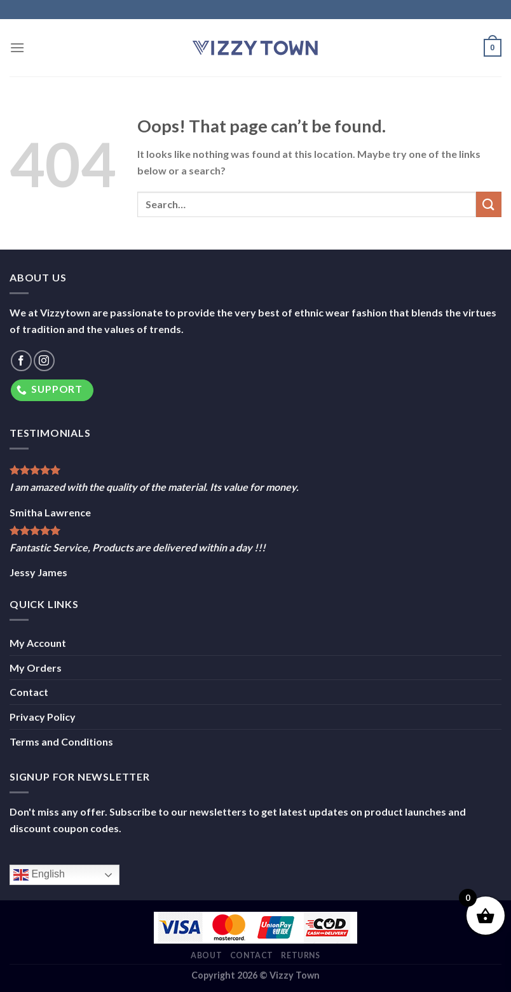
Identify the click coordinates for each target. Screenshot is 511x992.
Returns (300, 955)
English (39, 874)
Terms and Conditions (61, 741)
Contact (29, 692)
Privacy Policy (43, 717)
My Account (38, 643)
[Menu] (17, 47)
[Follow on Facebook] (21, 360)
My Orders (36, 668)
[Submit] (488, 204)
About (206, 955)
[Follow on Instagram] (44, 360)
